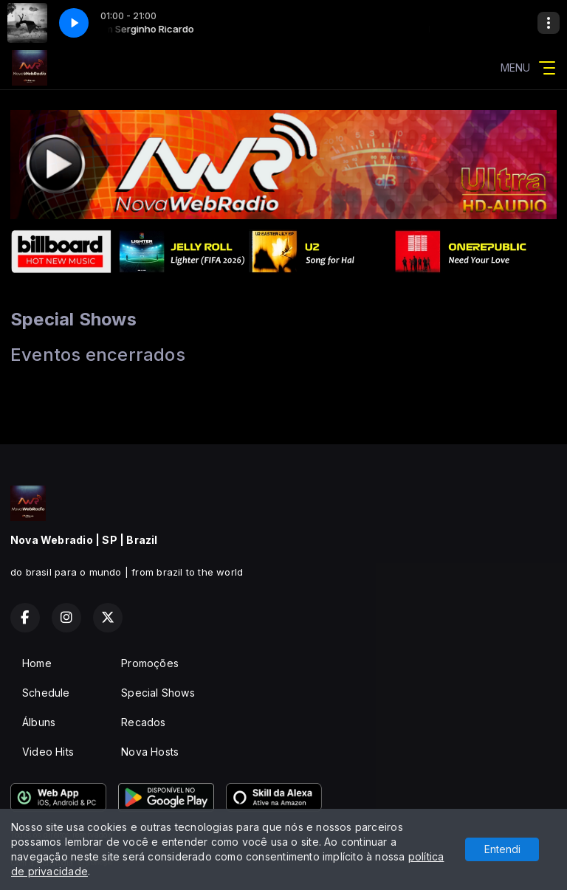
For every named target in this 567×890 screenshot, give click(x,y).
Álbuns (38, 722)
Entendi (502, 849)
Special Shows (158, 692)
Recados (143, 722)
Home (37, 663)
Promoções (150, 663)
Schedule (46, 692)
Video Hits (48, 751)
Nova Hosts (150, 751)
